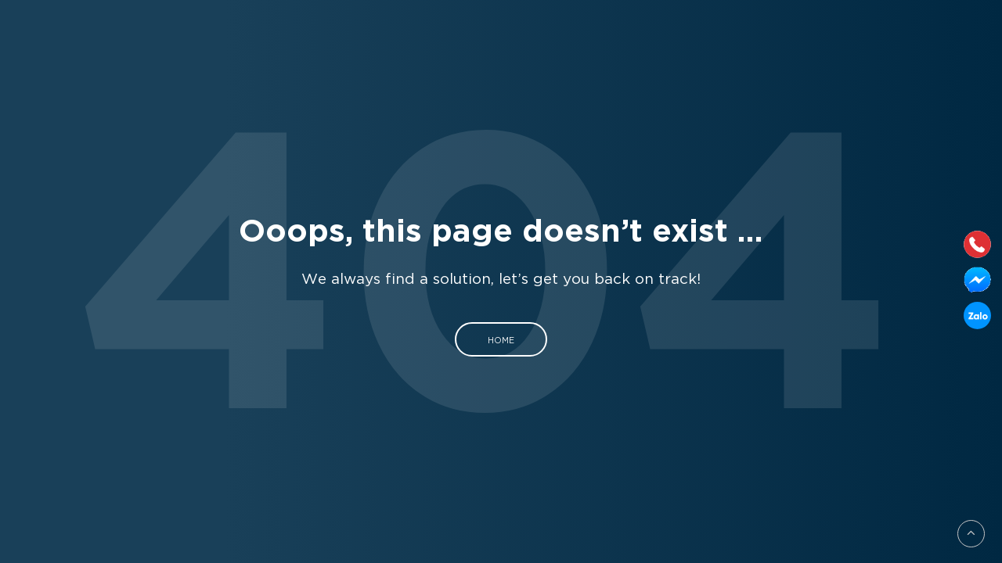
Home (501, 339)
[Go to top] (971, 533)
